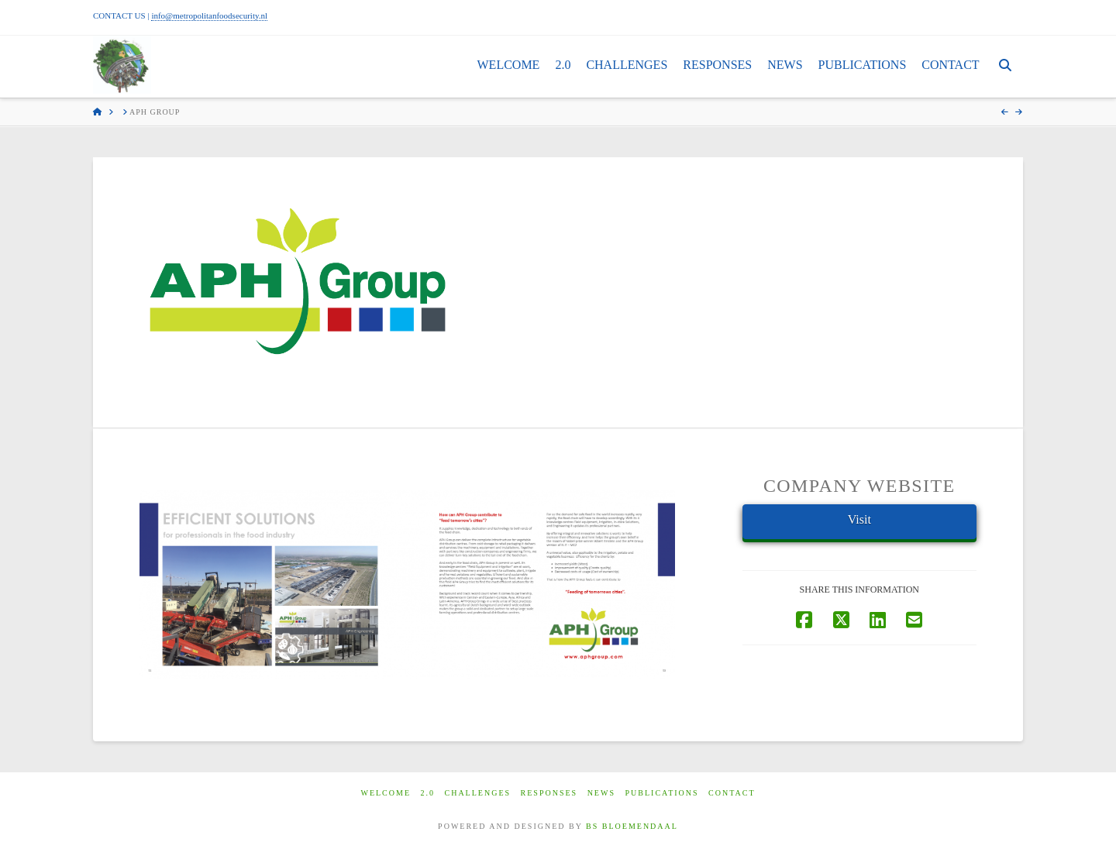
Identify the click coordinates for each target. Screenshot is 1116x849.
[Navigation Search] (1005, 67)
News (601, 793)
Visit (859, 519)
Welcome (385, 793)
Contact (731, 793)
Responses (549, 793)
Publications (661, 793)
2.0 (428, 793)
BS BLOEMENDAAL (632, 826)
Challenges (478, 793)
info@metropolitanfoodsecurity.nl (209, 15)
